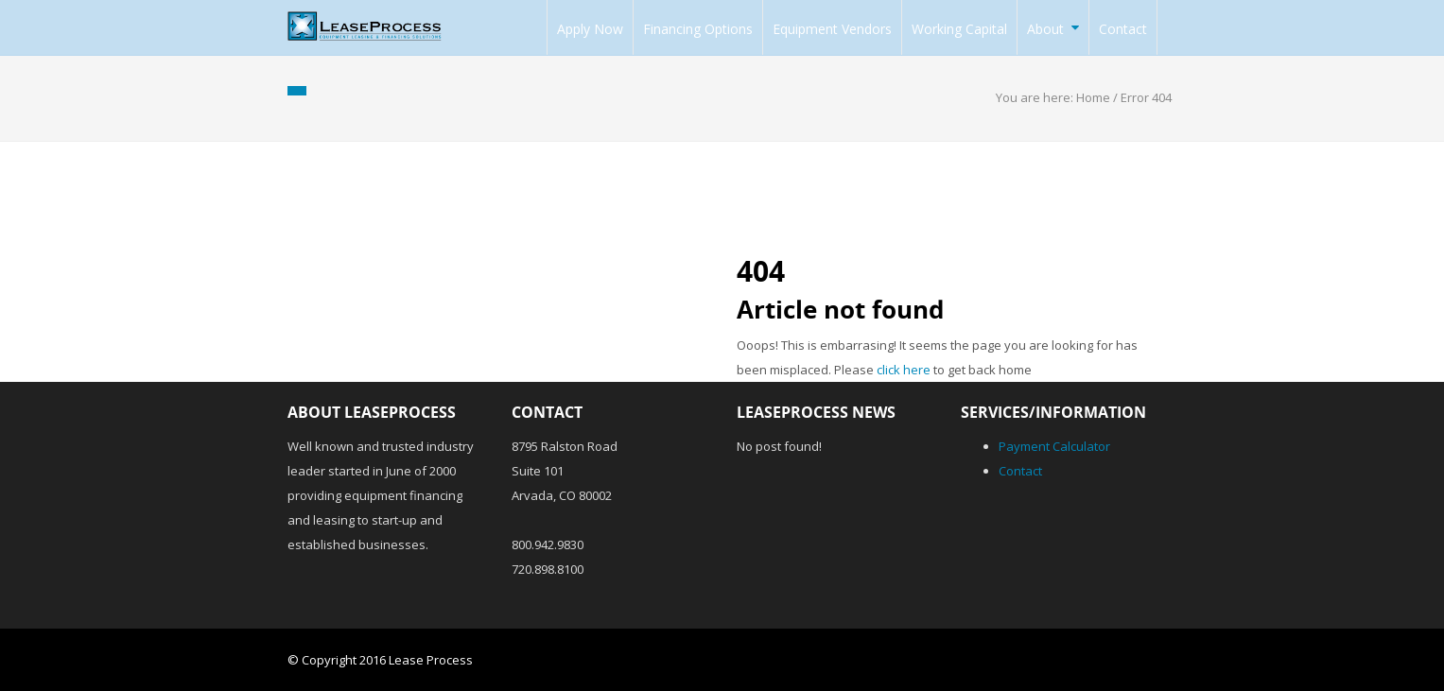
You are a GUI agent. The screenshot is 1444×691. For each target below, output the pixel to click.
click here (904, 369)
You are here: (1036, 97)
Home (1093, 97)
